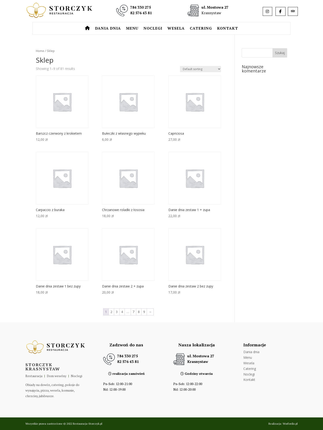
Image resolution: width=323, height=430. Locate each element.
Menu (132, 29)
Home (40, 51)
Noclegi (152, 29)
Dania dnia (108, 29)
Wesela (176, 29)
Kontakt (227, 29)
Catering (201, 29)
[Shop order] (200, 69)
